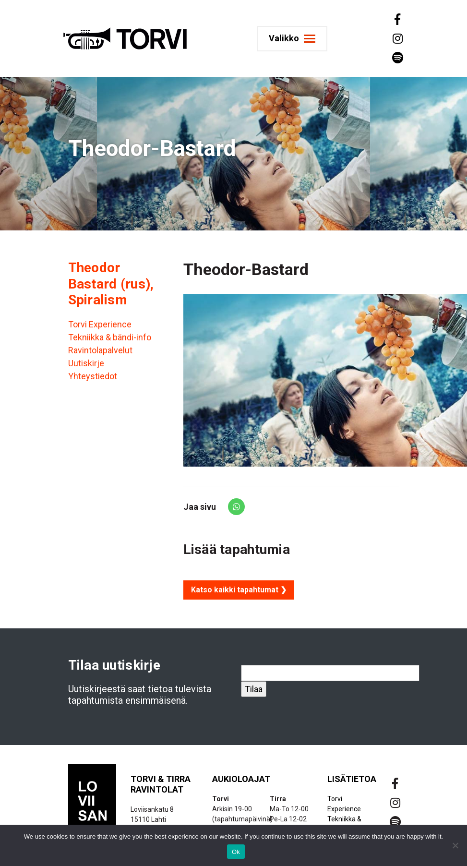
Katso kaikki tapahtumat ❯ (239, 589)
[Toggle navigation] (295, 38)
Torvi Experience (100, 324)
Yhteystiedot (92, 376)
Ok (236, 851)
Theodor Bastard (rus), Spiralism (111, 284)
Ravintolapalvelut (100, 350)
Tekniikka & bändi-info (109, 337)
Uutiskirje (86, 363)
